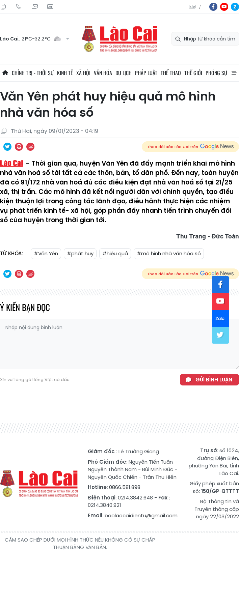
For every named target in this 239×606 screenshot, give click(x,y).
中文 (200, 6)
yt (224, 7)
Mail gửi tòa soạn (34, 6)
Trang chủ (5, 72)
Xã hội (83, 73)
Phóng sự (216, 73)
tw (220, 335)
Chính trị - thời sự (33, 73)
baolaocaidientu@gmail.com (141, 515)
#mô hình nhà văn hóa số (169, 253)
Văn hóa (103, 73)
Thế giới (193, 73)
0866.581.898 (124, 487)
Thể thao (171, 73)
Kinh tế (65, 73)
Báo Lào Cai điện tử (119, 39)
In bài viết (19, 147)
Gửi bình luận (213, 379)
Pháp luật (146, 73)
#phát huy (80, 253)
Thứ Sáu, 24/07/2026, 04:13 (3, 6)
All (234, 72)
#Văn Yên (46, 253)
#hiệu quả (115, 253)
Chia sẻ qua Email (30, 147)
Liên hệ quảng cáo (50, 6)
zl (235, 7)
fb (213, 7)
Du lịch (123, 73)
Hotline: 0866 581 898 (19, 6)
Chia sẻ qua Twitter (7, 147)
